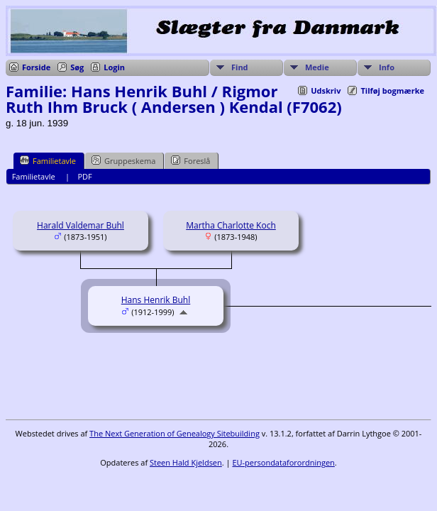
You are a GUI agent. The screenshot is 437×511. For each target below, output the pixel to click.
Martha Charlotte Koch (231, 225)
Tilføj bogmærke (392, 90)
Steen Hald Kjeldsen (186, 462)
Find (239, 67)
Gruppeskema (123, 160)
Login (114, 67)
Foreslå (190, 160)
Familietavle (48, 160)
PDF (84, 176)
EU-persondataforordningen (283, 462)
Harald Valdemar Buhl (80, 225)
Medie (317, 67)
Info (386, 67)
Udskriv (326, 90)
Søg (77, 67)
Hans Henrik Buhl (156, 300)
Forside (36, 67)
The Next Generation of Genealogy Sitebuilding (174, 433)
